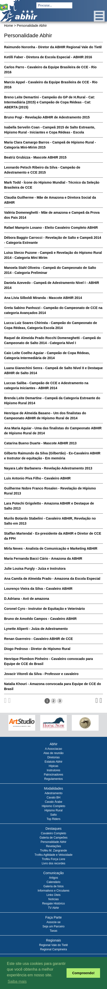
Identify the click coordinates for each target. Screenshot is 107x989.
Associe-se (53, 922)
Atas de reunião (53, 753)
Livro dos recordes (53, 863)
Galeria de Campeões (53, 837)
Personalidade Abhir (53, 842)
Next (97, 724)
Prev (9, 724)
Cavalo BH (53, 797)
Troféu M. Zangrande (53, 850)
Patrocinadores (53, 774)
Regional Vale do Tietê (53, 945)
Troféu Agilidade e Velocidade (53, 854)
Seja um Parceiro (53, 926)
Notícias (53, 899)
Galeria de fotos (53, 886)
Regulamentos (53, 779)
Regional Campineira (53, 949)
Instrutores (53, 770)
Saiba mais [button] (17, 981)
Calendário (53, 882)
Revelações (53, 846)
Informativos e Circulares (53, 890)
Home (8, 25)
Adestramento (53, 793)
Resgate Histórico (53, 903)
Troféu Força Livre (53, 859)
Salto (53, 814)
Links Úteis (53, 895)
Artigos (53, 877)
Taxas (53, 930)
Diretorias (53, 757)
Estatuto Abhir (53, 761)
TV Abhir (53, 907)
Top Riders (53, 819)
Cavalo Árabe (53, 801)
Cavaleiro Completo (53, 833)
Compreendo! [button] (83, 973)
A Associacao (53, 748)
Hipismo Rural (53, 810)
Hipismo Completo (53, 806)
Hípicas (53, 766)
